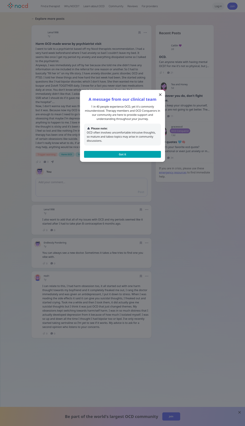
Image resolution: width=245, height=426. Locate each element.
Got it (122, 154)
